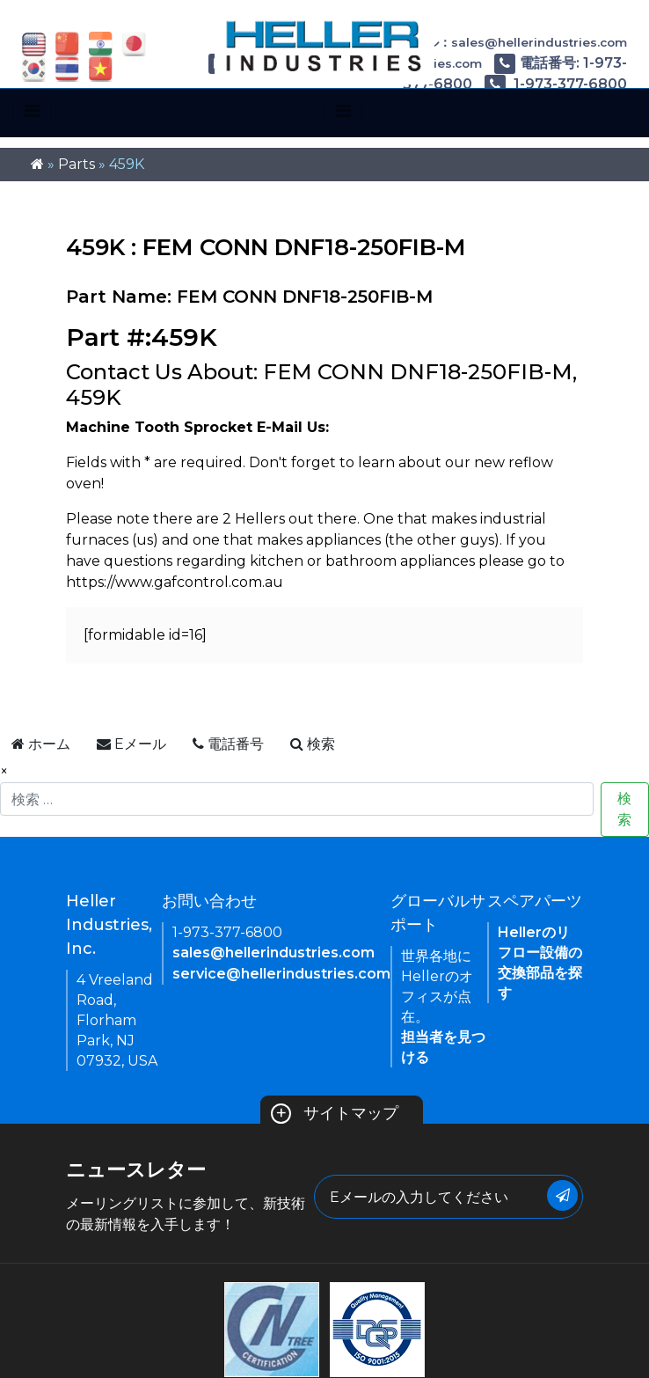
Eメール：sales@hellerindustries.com (496, 42)
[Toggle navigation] (32, 111)
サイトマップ (334, 1113)
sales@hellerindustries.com (273, 952)
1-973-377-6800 (556, 84)
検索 (624, 809)
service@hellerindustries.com (281, 973)
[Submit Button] (562, 1195)
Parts (76, 164)
